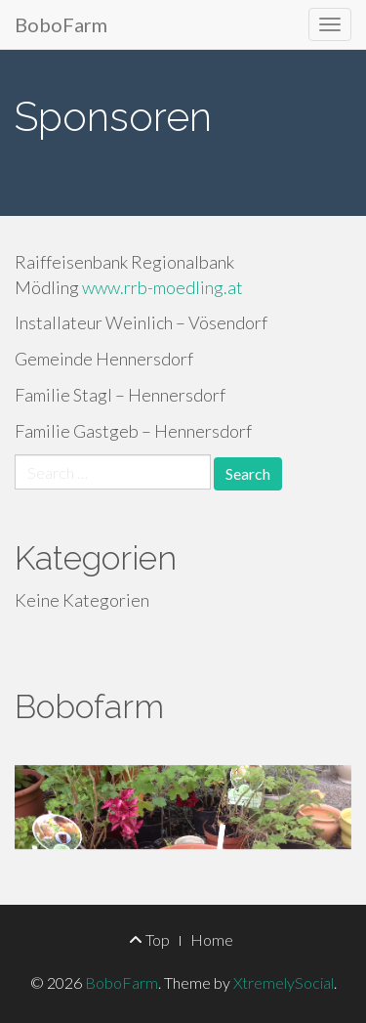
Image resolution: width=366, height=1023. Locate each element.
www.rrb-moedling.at (162, 287)
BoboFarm (61, 24)
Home (211, 939)
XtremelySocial (283, 982)
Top (149, 939)
